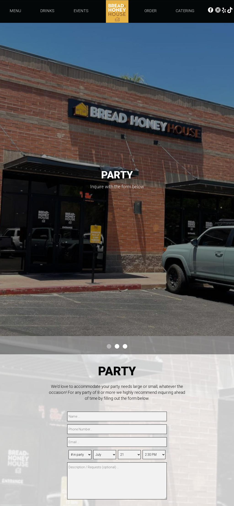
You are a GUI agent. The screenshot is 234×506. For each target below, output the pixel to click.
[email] (117, 442)
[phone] (117, 429)
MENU (16, 10)
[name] (117, 416)
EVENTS (81, 10)
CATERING (185, 10)
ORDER (150, 10)
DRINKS (47, 10)
